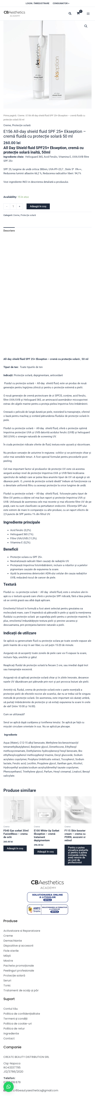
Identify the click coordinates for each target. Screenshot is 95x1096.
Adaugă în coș (38, 206)
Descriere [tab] (9, 230)
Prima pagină (9, 115)
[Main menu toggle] (88, 13)
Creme (21, 115)
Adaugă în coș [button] (15, 848)
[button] (37, 3)
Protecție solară (21, 125)
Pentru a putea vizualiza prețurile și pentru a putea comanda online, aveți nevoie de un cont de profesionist (78, 855)
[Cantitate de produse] (13, 206)
